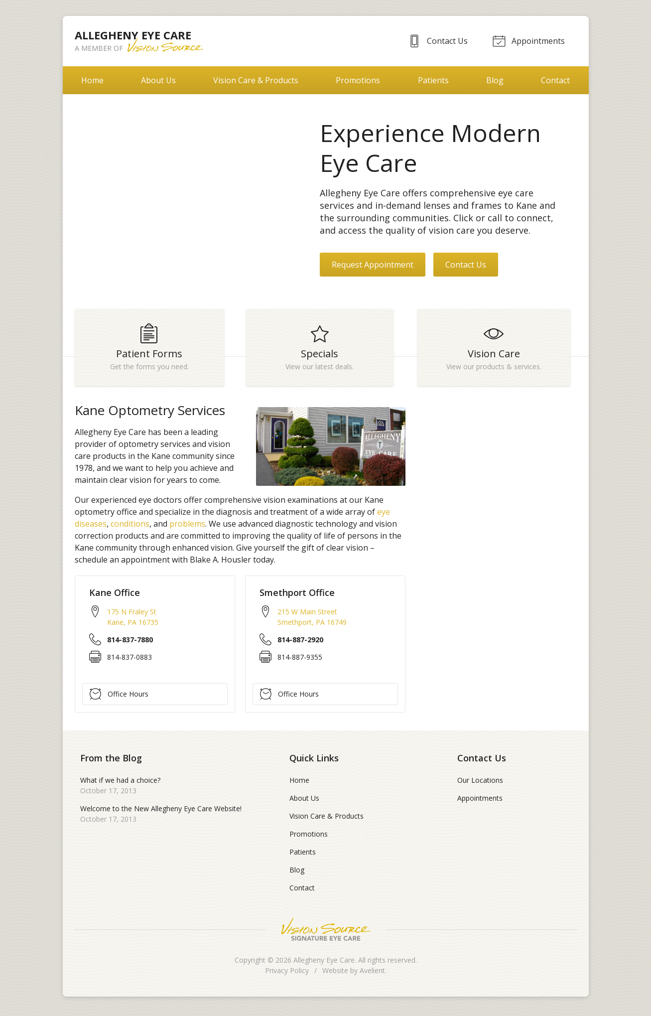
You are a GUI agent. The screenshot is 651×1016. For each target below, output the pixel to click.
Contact (555, 80)
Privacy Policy (287, 974)
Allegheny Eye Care (324, 963)
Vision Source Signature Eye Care (326, 932)
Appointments (528, 40)
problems (187, 527)
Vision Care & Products (255, 80)
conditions (130, 527)
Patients (433, 80)
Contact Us (435, 40)
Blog (495, 80)
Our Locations (480, 783)
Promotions (358, 80)
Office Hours (119, 697)
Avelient (372, 974)
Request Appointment (372, 264)
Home (92, 80)
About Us (158, 80)
